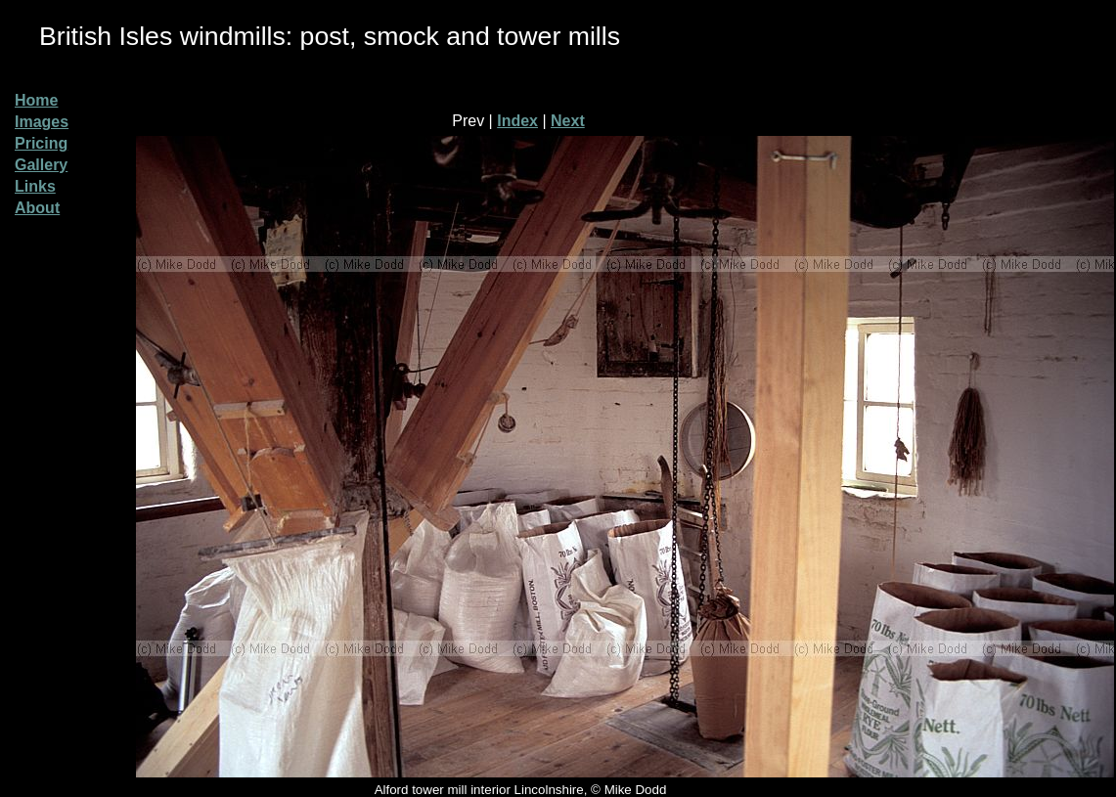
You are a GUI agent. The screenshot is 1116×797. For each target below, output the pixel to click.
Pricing (41, 143)
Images (41, 121)
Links (35, 186)
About (37, 207)
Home (36, 100)
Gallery (41, 164)
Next (568, 120)
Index (517, 120)
